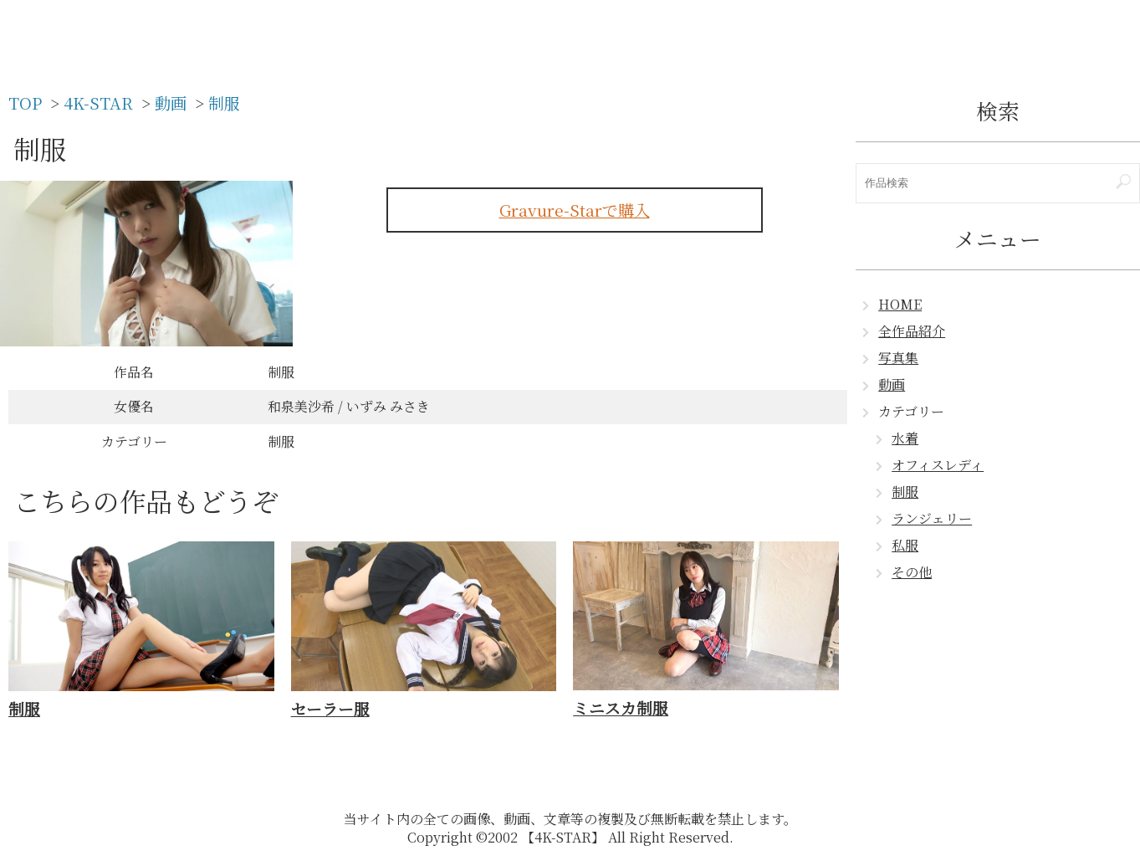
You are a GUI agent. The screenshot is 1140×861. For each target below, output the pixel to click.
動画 (891, 384)
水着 (905, 438)
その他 (912, 572)
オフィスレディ (938, 464)
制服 (905, 491)
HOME (900, 304)
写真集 (898, 357)
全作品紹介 (911, 331)
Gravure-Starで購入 (574, 209)
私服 (905, 545)
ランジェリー (932, 518)
